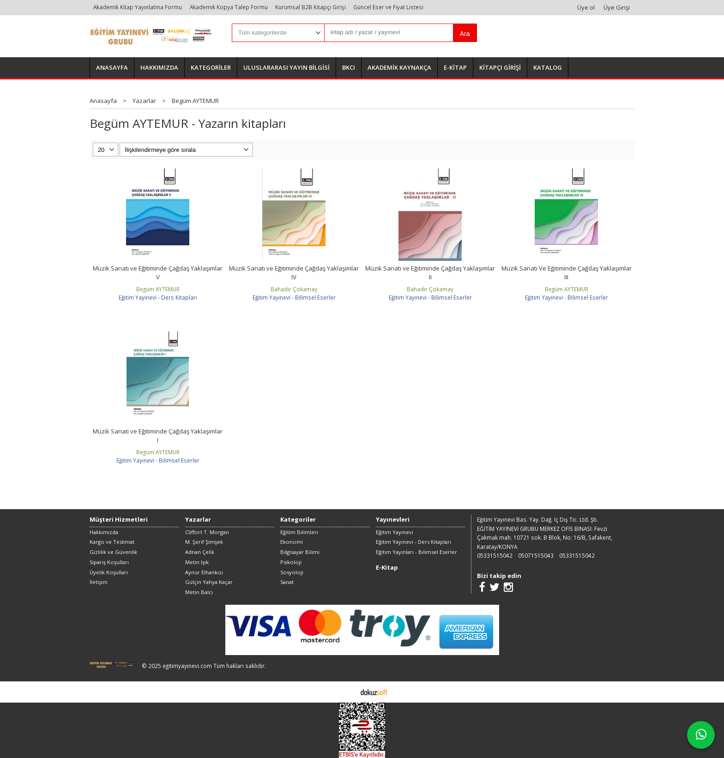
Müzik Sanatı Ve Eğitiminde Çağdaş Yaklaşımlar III (566, 273)
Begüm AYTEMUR (158, 289)
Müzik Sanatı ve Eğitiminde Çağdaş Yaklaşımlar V (158, 273)
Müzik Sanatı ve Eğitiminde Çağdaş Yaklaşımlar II (430, 273)
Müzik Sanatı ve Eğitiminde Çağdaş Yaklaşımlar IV (294, 273)
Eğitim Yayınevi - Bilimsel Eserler (294, 297)
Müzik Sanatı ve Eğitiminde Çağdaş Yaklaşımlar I (158, 436)
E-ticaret (347, 691)
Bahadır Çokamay (294, 289)
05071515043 (536, 555)
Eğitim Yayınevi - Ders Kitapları (158, 297)
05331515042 (495, 555)
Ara (464, 33)
